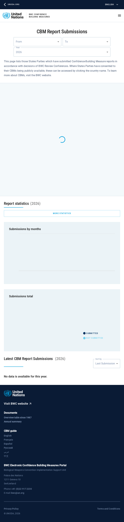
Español (8, 443)
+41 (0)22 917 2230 (21, 489)
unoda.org (11, 4)
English (111, 4)
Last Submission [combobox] (105, 363)
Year (18, 47)
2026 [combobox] (19, 52)
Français (8, 439)
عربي (6, 452)
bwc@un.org (17, 493)
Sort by (98, 359)
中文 (6, 456)
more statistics (62, 213)
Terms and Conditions (108, 508)
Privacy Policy (11, 508)
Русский (8, 448)
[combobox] (37, 41)
